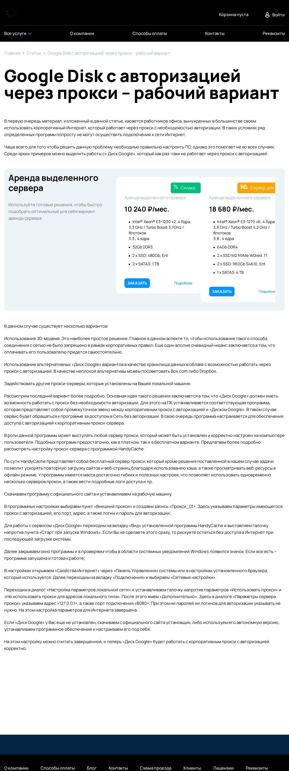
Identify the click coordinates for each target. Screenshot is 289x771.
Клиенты (192, 768)
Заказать (137, 283)
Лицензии (223, 768)
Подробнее (183, 283)
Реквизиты (257, 768)
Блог (92, 768)
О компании (16, 768)
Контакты (118, 768)
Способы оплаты (58, 768)
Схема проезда (155, 768)
